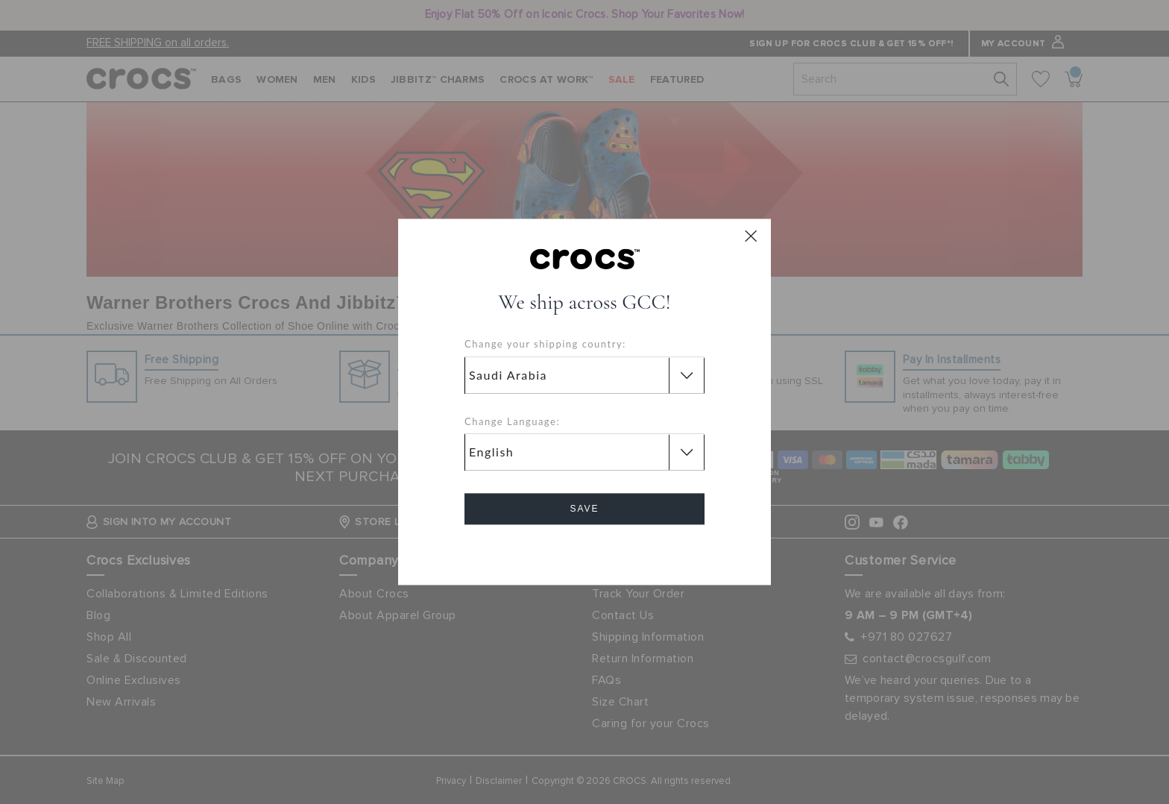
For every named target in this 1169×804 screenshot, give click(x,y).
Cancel (584, 551)
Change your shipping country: (545, 345)
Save (584, 509)
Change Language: (512, 421)
